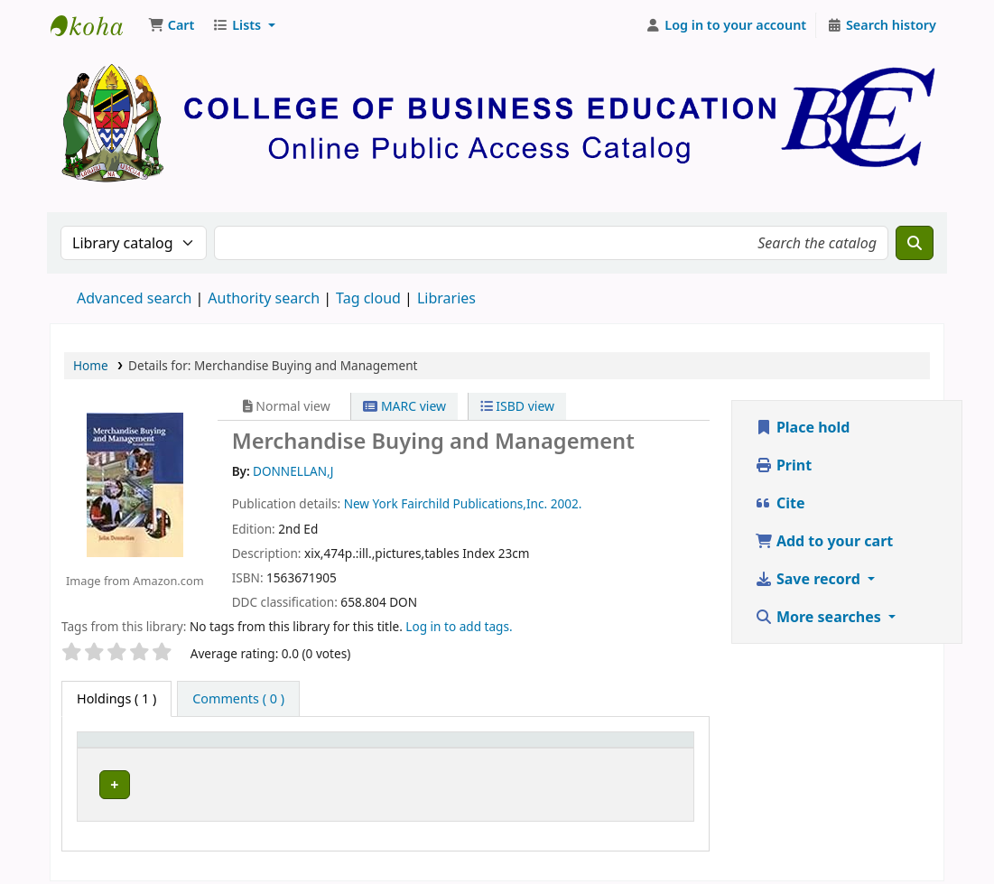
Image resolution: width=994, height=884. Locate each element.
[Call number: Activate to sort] (482, 747)
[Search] (915, 243)
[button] (171, 25)
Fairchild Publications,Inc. (474, 503)
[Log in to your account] (726, 25)
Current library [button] (256, 748)
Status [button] (626, 748)
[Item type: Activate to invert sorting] (139, 747)
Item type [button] (116, 748)
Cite (780, 503)
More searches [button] (820, 617)
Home (90, 365)
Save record (809, 579)
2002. (566, 503)
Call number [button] (412, 748)
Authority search (264, 298)
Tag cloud (368, 298)
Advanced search (134, 298)
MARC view (404, 405)
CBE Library (96, 25)
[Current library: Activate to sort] (283, 747)
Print (783, 465)
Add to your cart (824, 541)
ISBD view (517, 405)
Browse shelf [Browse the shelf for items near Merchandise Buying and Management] (500, 781)
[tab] (238, 699)
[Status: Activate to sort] (645, 747)
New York (371, 503)
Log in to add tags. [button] (458, 626)
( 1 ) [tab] (116, 698)
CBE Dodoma (256, 781)
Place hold (802, 427)
